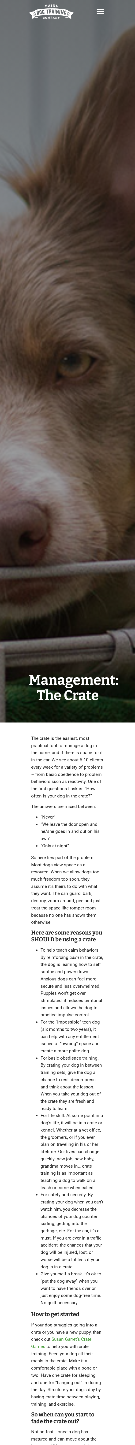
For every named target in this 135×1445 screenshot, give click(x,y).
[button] (100, 12)
